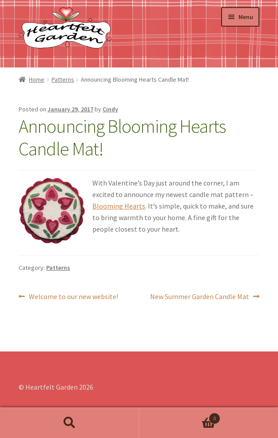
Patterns (63, 79)
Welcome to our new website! (73, 297)
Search (69, 423)
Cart (179, 416)
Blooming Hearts (118, 205)
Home (36, 79)
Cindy (110, 109)
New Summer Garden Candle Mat (199, 297)
